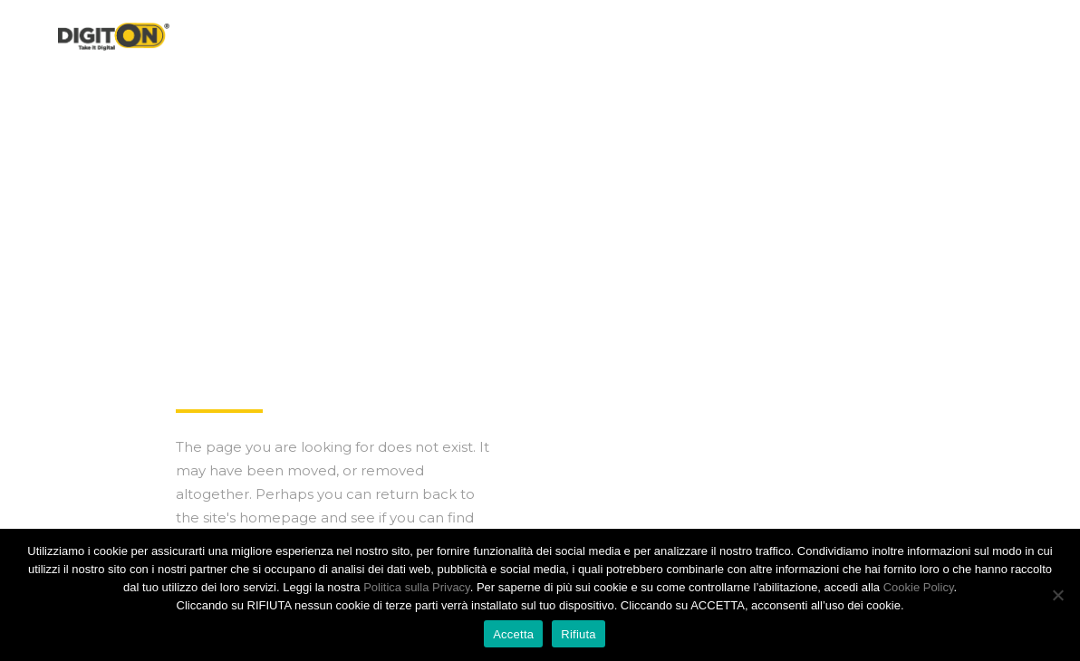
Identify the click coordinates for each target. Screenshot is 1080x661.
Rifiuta (578, 634)
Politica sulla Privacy (416, 587)
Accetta (513, 634)
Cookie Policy (918, 587)
